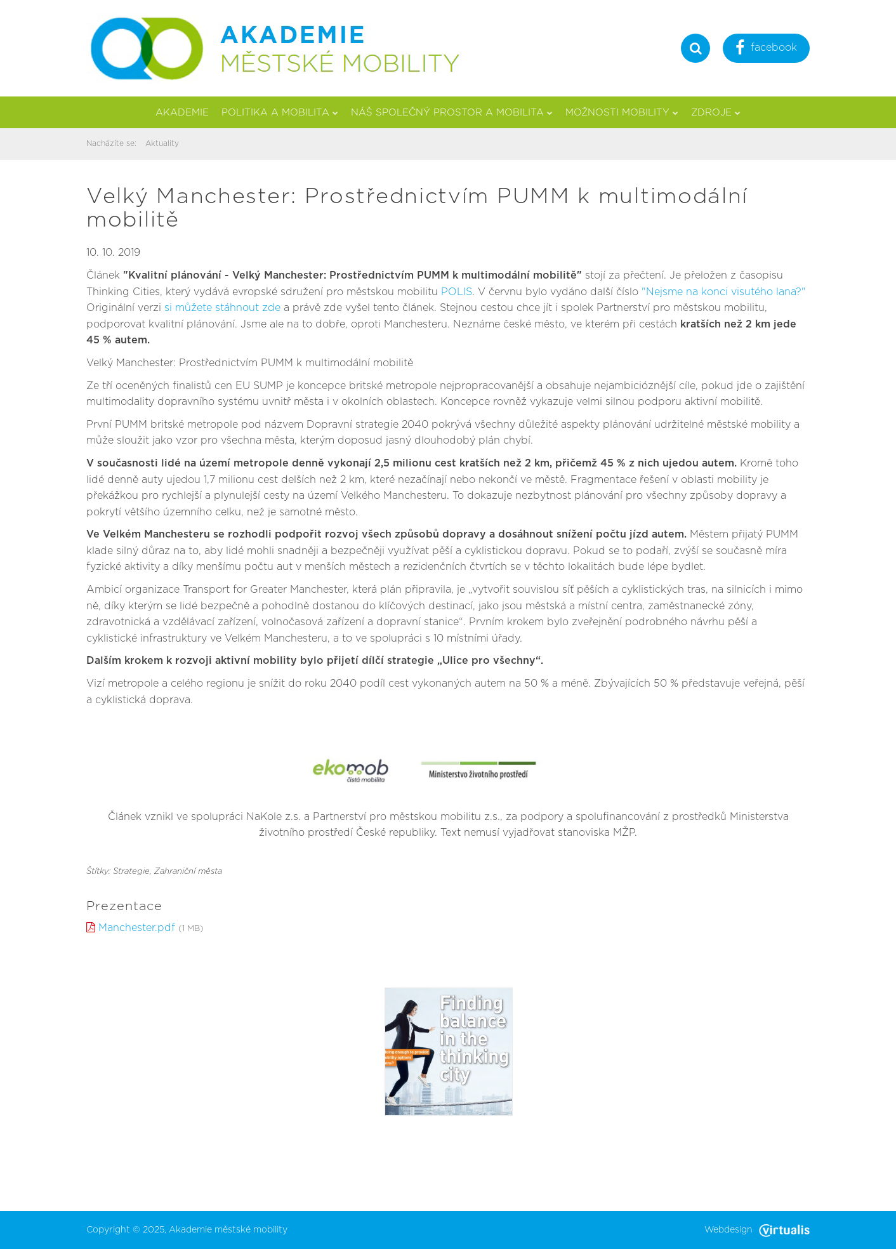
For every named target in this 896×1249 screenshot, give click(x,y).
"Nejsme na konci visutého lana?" (724, 292)
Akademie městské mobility (228, 1230)
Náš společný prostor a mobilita (452, 112)
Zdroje (716, 112)
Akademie (182, 112)
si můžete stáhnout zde (224, 308)
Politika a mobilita (279, 112)
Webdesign (757, 1230)
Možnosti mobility (621, 112)
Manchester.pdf (136, 928)
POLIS (456, 292)
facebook (766, 49)
